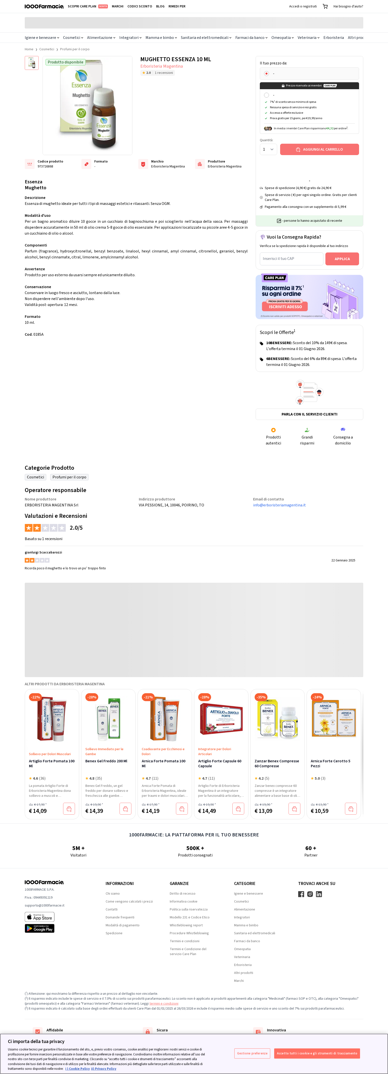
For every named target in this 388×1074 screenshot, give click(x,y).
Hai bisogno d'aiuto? (348, 6)
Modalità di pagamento (123, 925)
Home (29, 49)
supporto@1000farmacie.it (44, 905)
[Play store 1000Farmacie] (57, 928)
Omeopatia (282, 37)
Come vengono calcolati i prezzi (129, 901)
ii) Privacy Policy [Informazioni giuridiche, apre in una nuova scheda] (103, 1069)
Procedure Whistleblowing (189, 933)
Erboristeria (333, 37)
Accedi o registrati (303, 6)
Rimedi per (177, 6)
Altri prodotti (359, 37)
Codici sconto (139, 6)
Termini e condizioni (184, 941)
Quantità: (266, 140)
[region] (194, 1054)
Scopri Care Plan (88, 6)
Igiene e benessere (42, 37)
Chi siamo (113, 893)
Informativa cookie (183, 901)
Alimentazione (101, 37)
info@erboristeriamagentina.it (279, 505)
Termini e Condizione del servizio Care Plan (188, 952)
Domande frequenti (120, 917)
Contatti (112, 909)
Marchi (117, 6)
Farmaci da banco (251, 37)
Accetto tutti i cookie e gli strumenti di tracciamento (317, 1053)
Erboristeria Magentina (161, 66)
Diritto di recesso (182, 893)
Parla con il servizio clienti (310, 414)
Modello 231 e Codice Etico (190, 917)
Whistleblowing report (186, 925)
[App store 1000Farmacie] (57, 917)
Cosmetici (73, 37)
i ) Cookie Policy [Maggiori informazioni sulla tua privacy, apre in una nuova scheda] (77, 1069)
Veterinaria (308, 37)
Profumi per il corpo (75, 49)
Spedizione (114, 933)
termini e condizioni (163, 1003)
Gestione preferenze (252, 1053)
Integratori (130, 37)
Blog (160, 6)
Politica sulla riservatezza (189, 909)
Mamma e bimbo (161, 37)
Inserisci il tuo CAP (278, 258)
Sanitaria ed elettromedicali (206, 37)
